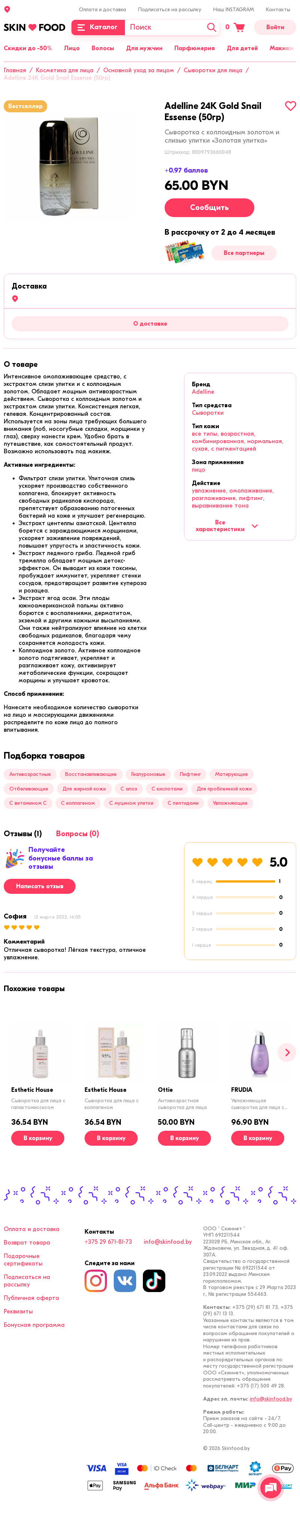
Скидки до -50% (28, 48)
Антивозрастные (30, 774)
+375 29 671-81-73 (108, 1242)
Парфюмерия (194, 48)
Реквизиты (18, 1311)
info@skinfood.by (168, 1242)
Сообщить (209, 207)
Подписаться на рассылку (169, 9)
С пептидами (183, 803)
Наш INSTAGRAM (233, 9)
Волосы (103, 48)
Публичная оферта (31, 1298)
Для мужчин (144, 48)
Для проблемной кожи (224, 789)
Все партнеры (244, 253)
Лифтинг (190, 774)
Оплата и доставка (102, 9)
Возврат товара (27, 1242)
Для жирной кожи (84, 789)
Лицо (72, 48)
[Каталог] (98, 27)
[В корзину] (37, 1138)
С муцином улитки (131, 803)
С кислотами (167, 789)
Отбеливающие (28, 789)
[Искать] (211, 27)
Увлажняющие (230, 803)
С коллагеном (78, 803)
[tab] (21, 364)
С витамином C (28, 803)
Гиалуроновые (148, 774)
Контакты (278, 9)
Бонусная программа (34, 1325)
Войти (275, 27)
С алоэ (128, 789)
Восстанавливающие (91, 774)
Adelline (203, 392)
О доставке (150, 323)
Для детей (242, 48)
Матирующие (231, 774)
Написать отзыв (40, 886)
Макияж (282, 48)
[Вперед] (287, 1052)
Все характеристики (227, 526)
